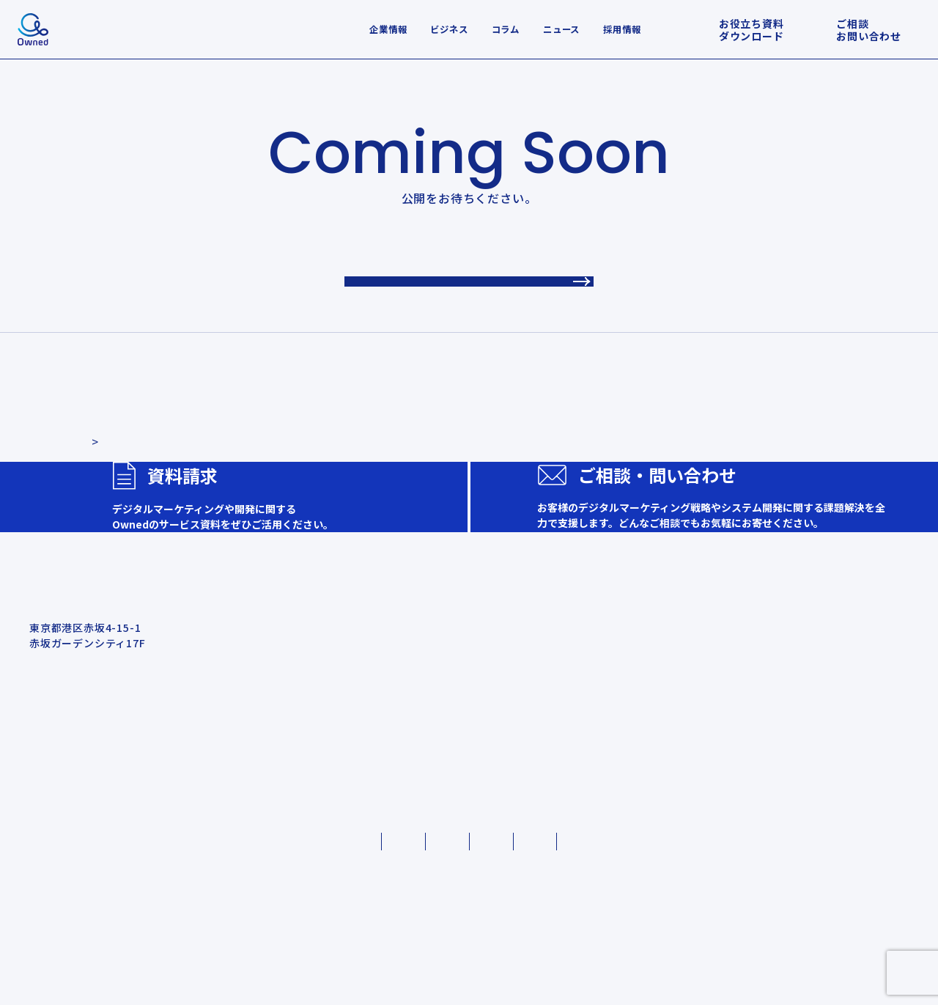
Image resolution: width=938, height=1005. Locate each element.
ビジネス (449, 29)
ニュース (561, 29)
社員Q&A (827, 862)
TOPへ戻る (469, 286)
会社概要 (826, 725)
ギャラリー (832, 843)
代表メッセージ (843, 761)
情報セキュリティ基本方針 (545, 938)
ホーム (423, 695)
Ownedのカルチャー (857, 743)
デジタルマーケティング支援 (619, 725)
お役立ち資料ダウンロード (751, 29)
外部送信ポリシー (697, 938)
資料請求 (429, 783)
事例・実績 (435, 725)
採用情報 (621, 29)
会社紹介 (823, 695)
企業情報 (388, 29)
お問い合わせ (442, 813)
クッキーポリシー (393, 938)
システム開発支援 (592, 743)
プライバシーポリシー (251, 938)
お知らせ (429, 754)
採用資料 (826, 825)
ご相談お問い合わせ (868, 29)
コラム (506, 29)
